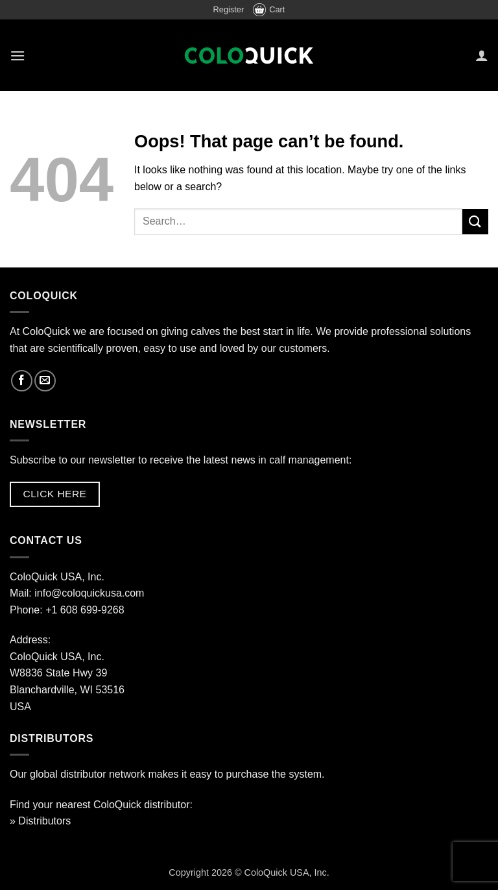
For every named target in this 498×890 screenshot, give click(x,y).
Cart (269, 9)
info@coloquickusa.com (89, 593)
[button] (17, 55)
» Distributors (40, 820)
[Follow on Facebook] (21, 380)
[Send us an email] (45, 380)
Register (228, 9)
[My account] (481, 55)
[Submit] (475, 221)
